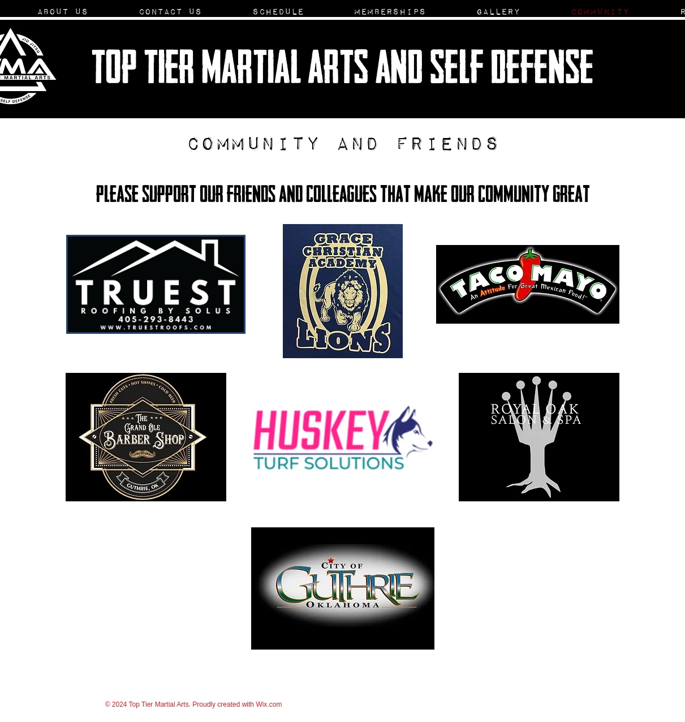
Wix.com (269, 704)
